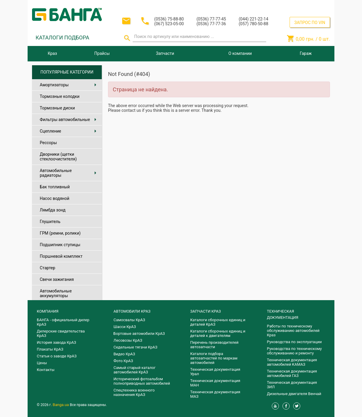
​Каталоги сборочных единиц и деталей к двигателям (217, 333)
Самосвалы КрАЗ (129, 320)
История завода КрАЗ (56, 342)
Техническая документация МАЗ (215, 394)
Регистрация (314, 5)
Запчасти (165, 53)
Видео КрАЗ (124, 354)
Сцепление (69, 131)
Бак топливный (55, 186)
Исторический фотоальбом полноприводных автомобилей (142, 381)
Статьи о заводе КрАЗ (57, 356)
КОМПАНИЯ (47, 311)
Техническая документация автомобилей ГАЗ (292, 373)
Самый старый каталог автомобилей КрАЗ (135, 369)
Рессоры (48, 142)
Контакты (46, 369)
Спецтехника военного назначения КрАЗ (134, 392)
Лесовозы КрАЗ (128, 340)
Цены (42, 363)
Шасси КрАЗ (125, 326)
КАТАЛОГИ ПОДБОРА (62, 37)
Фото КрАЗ (123, 361)
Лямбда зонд (53, 210)
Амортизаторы (69, 84)
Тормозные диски (57, 108)
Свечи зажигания (57, 279)
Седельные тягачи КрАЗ (136, 347)
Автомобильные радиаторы (69, 173)
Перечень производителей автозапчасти (214, 344)
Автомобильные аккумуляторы (56, 293)
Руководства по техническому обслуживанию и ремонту (294, 350)
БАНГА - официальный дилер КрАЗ (63, 322)
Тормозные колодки (60, 96)
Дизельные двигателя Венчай (294, 393)
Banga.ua (61, 404)
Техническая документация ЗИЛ (292, 384)
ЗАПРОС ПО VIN (309, 22)
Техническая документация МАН (215, 382)
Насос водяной (54, 198)
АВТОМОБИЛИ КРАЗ (132, 311)
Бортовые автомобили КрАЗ (139, 333)
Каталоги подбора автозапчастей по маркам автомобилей (213, 358)
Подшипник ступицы (60, 244)
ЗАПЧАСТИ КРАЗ (205, 311)
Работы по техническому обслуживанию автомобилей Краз (293, 330)
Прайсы (102, 53)
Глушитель (50, 221)
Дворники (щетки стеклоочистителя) (58, 156)
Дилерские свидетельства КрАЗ (61, 333)
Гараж (306, 53)
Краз (52, 53)
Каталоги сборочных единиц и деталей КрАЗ (217, 322)
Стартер (47, 267)
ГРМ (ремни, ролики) (60, 233)
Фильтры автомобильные (69, 119)
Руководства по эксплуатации (294, 342)
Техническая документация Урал (215, 371)
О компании (240, 53)
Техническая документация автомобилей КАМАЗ (292, 362)
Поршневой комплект (61, 256)
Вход (293, 5)
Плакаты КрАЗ (50, 349)
